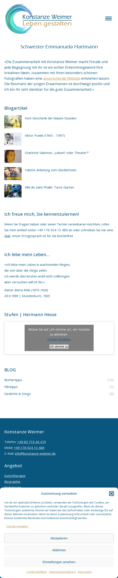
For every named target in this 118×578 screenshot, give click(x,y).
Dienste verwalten (17, 526)
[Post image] (13, 121)
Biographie (12, 481)
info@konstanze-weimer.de (35, 453)
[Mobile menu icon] (108, 18)
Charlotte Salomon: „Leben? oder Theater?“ (57, 152)
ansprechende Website (61, 78)
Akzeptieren (59, 538)
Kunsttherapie (14, 475)
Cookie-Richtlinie (37, 572)
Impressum (85, 572)
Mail (7, 236)
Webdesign (12, 487)
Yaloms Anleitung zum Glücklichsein (50, 170)
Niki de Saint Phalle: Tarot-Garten (49, 187)
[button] (111, 493)
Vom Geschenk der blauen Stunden (50, 118)
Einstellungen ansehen (59, 562)
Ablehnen (59, 550)
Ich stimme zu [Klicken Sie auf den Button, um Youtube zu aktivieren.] (59, 346)
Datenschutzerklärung (62, 572)
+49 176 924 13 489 (29, 447)
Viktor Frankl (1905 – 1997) (45, 135)
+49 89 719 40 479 (31, 442)
